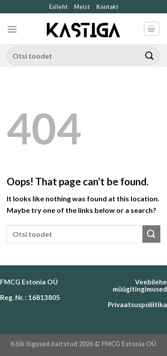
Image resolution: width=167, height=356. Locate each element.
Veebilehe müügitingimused (140, 285)
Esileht (58, 6)
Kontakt (107, 6)
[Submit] (150, 55)
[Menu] (12, 29)
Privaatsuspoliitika (137, 304)
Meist (82, 6)
